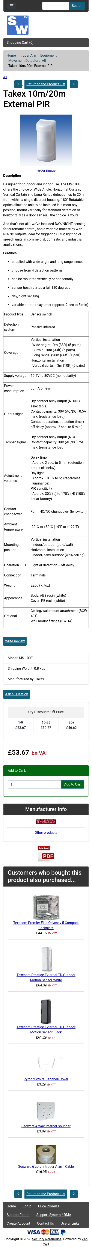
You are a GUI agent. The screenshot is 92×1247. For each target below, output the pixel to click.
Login (27, 1206)
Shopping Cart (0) (20, 42)
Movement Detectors (24, 61)
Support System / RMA (53, 1215)
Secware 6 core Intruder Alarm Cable (46, 1167)
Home (11, 55)
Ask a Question (16, 694)
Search (77, 6)
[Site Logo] (46, 25)
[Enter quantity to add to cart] (35, 784)
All (44, 61)
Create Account (18, 1223)
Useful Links (70, 1223)
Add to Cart (72, 784)
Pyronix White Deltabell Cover (46, 1079)
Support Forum (18, 1215)
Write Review (15, 641)
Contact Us (45, 1223)
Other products (46, 833)
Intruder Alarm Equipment (37, 55)
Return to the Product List (45, 84)
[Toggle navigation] (11, 6)
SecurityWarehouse (46, 1239)
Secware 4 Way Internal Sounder (46, 1126)
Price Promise (48, 1206)
